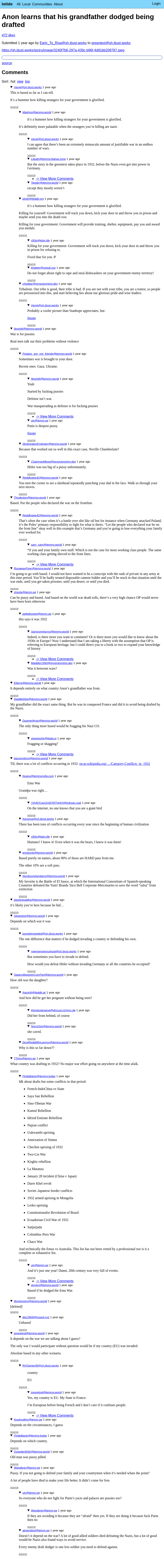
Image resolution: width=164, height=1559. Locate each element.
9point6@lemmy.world (28, 328)
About (58, 4)
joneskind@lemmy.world (29, 1333)
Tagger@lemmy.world (44, 182)
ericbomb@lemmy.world (37, 852)
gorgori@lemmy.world (45, 1285)
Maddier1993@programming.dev (52, 663)
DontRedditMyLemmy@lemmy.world (45, 1042)
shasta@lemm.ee (25, 592)
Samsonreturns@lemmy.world (50, 631)
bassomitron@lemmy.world (31, 758)
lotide (7, 4)
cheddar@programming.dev (40, 283)
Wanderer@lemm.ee (27, 1467)
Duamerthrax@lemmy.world (39, 720)
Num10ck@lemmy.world (46, 1026)
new (20, 81)
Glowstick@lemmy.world (29, 915)
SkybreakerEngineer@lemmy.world (44, 443)
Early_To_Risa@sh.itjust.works (63, 43)
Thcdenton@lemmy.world (30, 497)
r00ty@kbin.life (40, 240)
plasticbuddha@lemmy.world (32, 899)
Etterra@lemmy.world (27, 683)
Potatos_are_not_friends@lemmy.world (47, 353)
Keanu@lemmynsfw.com (38, 776)
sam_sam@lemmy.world (46, 544)
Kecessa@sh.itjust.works (38, 818)
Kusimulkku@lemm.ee (28, 1419)
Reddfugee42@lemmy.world (40, 477)
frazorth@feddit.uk (34, 992)
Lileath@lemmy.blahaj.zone (48, 159)
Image (31, 318)
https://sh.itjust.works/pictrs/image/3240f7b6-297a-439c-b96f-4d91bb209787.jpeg (63, 50)
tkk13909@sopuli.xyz (35, 1317)
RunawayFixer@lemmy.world (32, 568)
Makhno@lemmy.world (36, 112)
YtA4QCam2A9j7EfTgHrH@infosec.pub (56, 802)
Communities (42, 4)
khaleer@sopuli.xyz (43, 267)
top (27, 81)
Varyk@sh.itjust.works (28, 87)
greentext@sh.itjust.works (110, 43)
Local (26, 4)
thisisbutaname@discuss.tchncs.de (53, 1010)
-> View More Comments (54, 178)
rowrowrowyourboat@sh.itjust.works (54, 951)
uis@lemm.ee (39, 420)
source (7, 63)
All (18, 4)
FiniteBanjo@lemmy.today (39, 1076)
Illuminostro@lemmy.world (30, 1301)
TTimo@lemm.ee (25, 1058)
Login (156, 3)
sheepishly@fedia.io (44, 738)
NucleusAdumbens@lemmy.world (43, 876)
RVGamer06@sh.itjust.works (40, 1365)
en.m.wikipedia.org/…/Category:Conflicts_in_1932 (114, 763)
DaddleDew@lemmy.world (30, 699)
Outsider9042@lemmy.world (32, 1451)
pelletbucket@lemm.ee (36, 613)
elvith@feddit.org (33, 198)
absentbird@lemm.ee (36, 1530)
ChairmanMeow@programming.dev (53, 461)
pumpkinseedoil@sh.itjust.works (42, 933)
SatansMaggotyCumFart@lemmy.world (38, 974)
